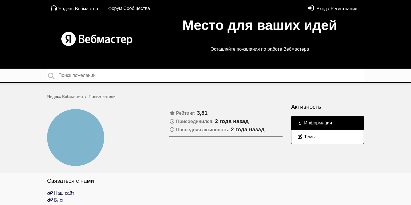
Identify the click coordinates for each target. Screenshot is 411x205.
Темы (306, 136)
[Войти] (332, 9)
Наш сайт (60, 193)
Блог (55, 200)
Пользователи (102, 96)
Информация (314, 122)
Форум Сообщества (129, 8)
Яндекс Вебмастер (74, 8)
